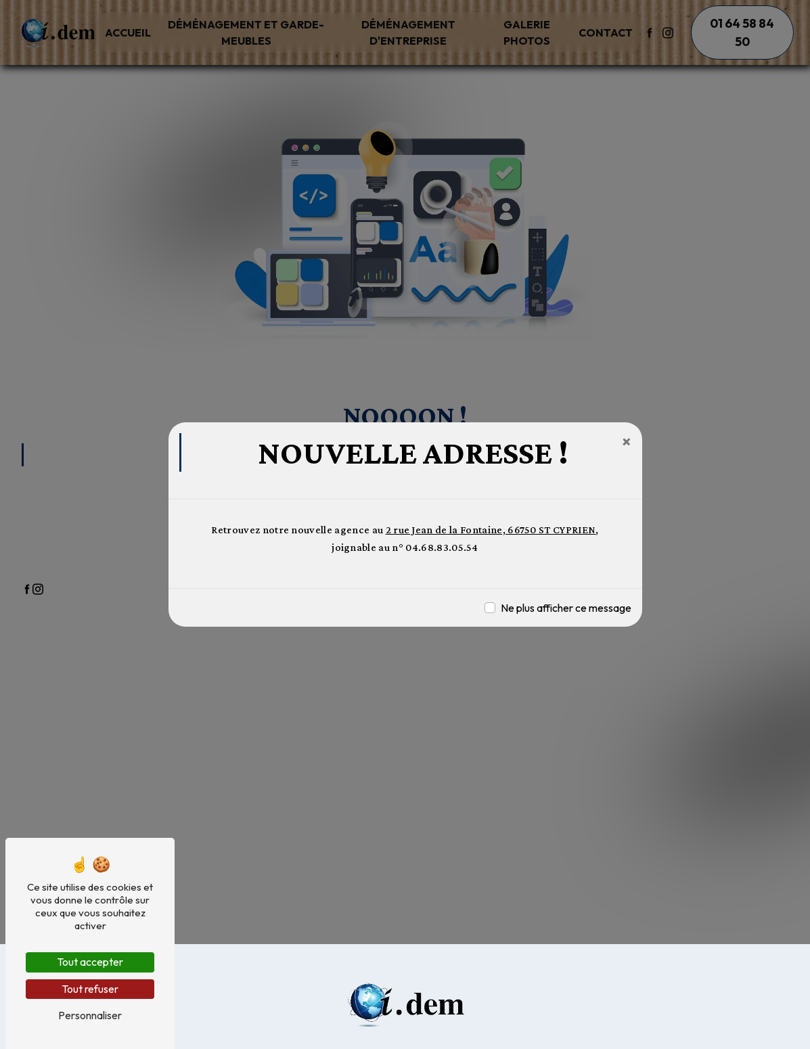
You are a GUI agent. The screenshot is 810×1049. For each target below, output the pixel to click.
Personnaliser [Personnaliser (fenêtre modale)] (90, 1015)
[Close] (626, 441)
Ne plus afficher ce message (566, 608)
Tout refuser (90, 989)
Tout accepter (90, 961)
